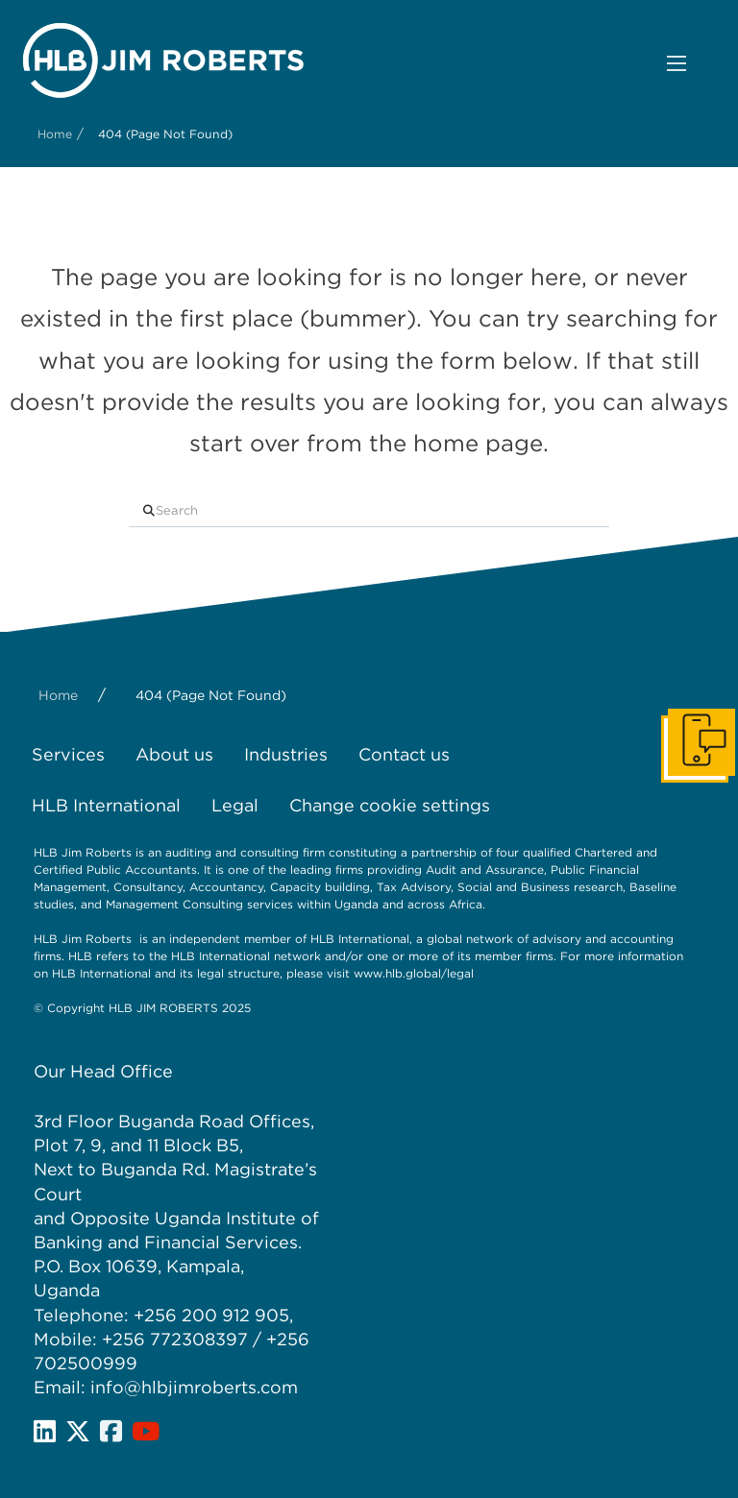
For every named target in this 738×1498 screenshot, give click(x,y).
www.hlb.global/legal (414, 973)
